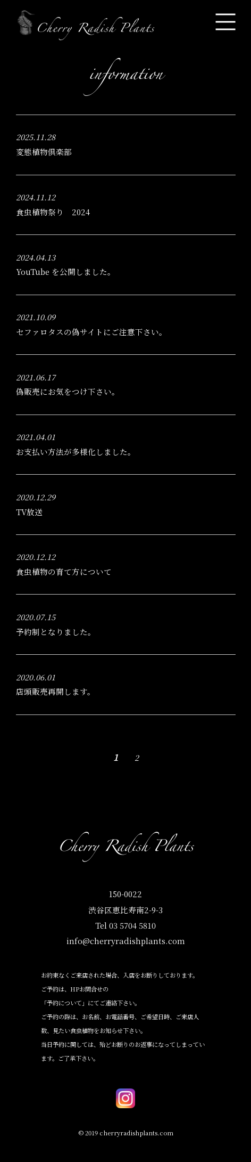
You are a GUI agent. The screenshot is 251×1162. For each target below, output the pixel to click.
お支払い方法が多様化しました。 (76, 451)
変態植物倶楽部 (44, 151)
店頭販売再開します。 (55, 691)
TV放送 (29, 511)
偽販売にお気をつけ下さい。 (68, 391)
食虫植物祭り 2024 (57, 211)
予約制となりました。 (56, 631)
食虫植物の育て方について (64, 571)
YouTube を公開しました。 (65, 271)
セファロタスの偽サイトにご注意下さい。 (91, 331)
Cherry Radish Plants (125, 849)
